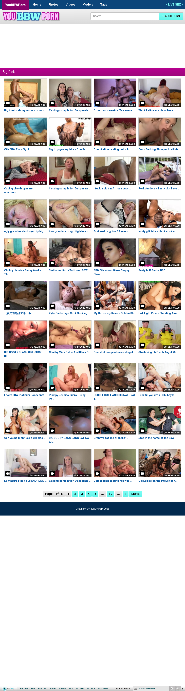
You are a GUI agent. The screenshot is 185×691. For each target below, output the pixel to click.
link (182, 638)
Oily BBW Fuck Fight (16, 149)
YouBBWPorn (15, 5)
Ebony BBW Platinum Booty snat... (25, 395)
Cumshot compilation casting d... (114, 352)
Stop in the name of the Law (156, 438)
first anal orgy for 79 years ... (112, 231)
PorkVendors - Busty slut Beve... (158, 188)
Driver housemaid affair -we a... (114, 110)
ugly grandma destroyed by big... (24, 231)
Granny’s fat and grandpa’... (111, 438)
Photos (53, 4)
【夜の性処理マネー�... (18, 313)
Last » (135, 494)
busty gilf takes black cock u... (157, 231)
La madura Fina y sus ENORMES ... (25, 480)
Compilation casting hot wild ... (113, 149)
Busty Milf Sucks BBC (151, 270)
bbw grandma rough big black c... (69, 231)
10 (110, 494)
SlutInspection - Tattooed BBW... (69, 270)
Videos (70, 4)
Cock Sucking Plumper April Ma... (159, 149)
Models (88, 4)
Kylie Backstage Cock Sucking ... (69, 313)
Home (37, 4)
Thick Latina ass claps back (155, 110)
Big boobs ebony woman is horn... (25, 110)
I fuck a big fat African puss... (112, 188)
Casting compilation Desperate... (69, 110)
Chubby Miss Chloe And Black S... (69, 352)
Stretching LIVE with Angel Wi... (158, 352)
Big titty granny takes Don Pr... (68, 149)
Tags (103, 4)
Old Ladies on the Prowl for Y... (157, 480)
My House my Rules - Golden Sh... (115, 313)
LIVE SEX (174, 4)
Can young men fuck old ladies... (24, 438)
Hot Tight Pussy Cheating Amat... (159, 313)
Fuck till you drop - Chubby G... (157, 395)
